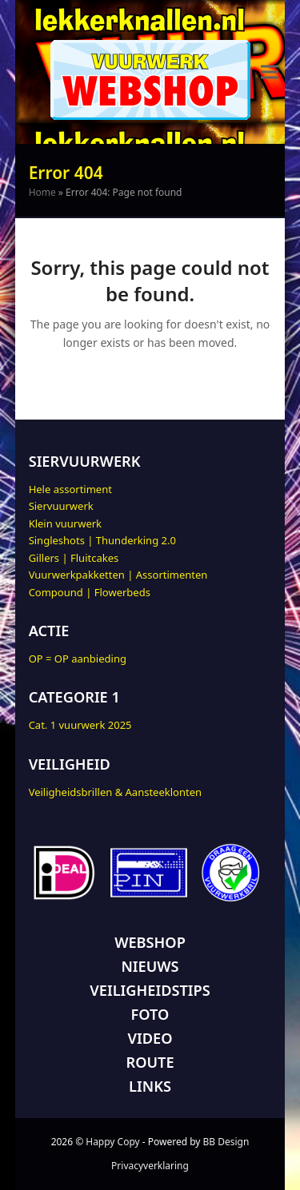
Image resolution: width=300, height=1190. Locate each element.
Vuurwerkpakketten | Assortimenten (118, 574)
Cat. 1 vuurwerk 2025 (80, 725)
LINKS (150, 1086)
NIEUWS (149, 966)
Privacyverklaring (150, 1165)
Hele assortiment (70, 489)
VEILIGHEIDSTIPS (150, 990)
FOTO (150, 1014)
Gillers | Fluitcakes (74, 558)
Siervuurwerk (61, 506)
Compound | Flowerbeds (89, 592)
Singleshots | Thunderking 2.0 (102, 540)
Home (42, 192)
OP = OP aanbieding (77, 658)
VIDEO (150, 1038)
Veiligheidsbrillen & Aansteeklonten (115, 792)
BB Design (226, 1141)
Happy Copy (112, 1141)
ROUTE (150, 1062)
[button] (269, 72)
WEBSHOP (150, 942)
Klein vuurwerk (65, 523)
